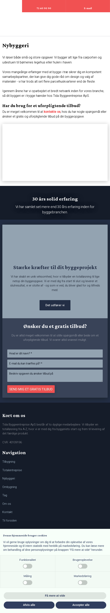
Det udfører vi (55, 305)
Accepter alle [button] (81, 604)
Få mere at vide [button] (55, 595)
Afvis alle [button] (29, 604)
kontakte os (52, 111)
